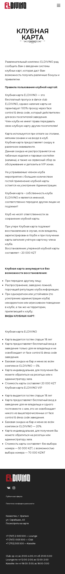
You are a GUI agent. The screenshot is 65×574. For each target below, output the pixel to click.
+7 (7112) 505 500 (15, 543)
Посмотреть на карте (17, 523)
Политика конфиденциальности (20, 504)
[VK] (8, 488)
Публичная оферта (14, 496)
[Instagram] (13, 488)
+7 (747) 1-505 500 (15, 539)
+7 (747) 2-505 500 (16, 536)
